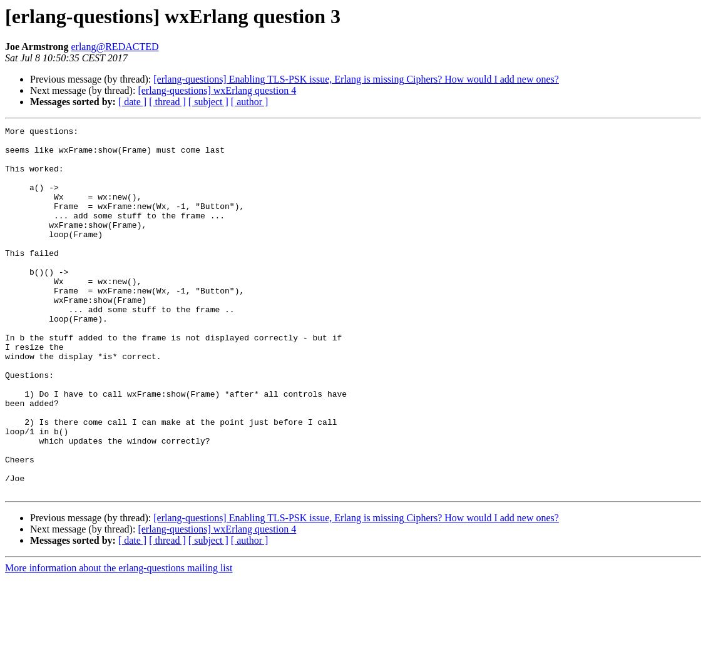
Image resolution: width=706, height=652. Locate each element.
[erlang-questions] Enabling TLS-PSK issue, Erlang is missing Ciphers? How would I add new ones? (356, 79)
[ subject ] (208, 101)
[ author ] (250, 101)
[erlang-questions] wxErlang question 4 (217, 90)
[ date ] (132, 101)
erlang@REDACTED (114, 46)
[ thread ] (167, 101)
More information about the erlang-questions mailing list (118, 641)
